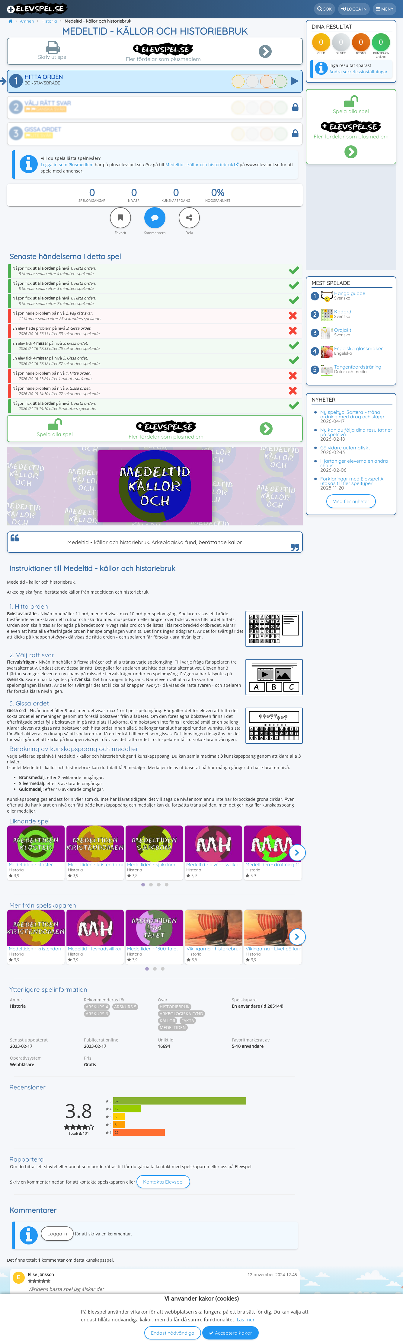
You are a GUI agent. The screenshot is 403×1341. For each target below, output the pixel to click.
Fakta (187, 1021)
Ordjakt (342, 330)
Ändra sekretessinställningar (358, 71)
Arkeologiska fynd (181, 1014)
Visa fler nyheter (351, 501)
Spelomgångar (91, 200)
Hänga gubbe (349, 293)
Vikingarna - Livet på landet (276, 949)
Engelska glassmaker (358, 348)
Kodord (342, 312)
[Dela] (189, 217)
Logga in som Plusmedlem (67, 164)
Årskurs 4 (97, 1007)
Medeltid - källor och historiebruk (201, 164)
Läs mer (246, 1319)
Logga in (57, 1235)
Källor (167, 1021)
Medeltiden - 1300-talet (152, 949)
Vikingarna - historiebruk (214, 949)
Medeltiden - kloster (31, 864)
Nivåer (133, 200)
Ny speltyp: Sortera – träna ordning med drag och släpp (352, 414)
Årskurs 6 (97, 1014)
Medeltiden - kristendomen (97, 864)
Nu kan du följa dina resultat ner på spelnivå (356, 432)
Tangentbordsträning (357, 367)
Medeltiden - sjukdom (151, 864)
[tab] (143, 885)
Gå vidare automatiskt (345, 448)
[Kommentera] (154, 217)
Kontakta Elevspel (163, 1183)
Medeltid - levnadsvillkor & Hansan (225, 864)
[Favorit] (120, 217)
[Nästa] (297, 853)
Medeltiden (173, 1028)
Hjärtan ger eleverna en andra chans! (354, 463)
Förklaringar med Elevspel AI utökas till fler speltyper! (352, 481)
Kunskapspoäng (176, 200)
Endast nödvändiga (172, 1333)
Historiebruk (175, 1007)
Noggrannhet (217, 200)
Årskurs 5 (125, 1007)
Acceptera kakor (230, 1333)
